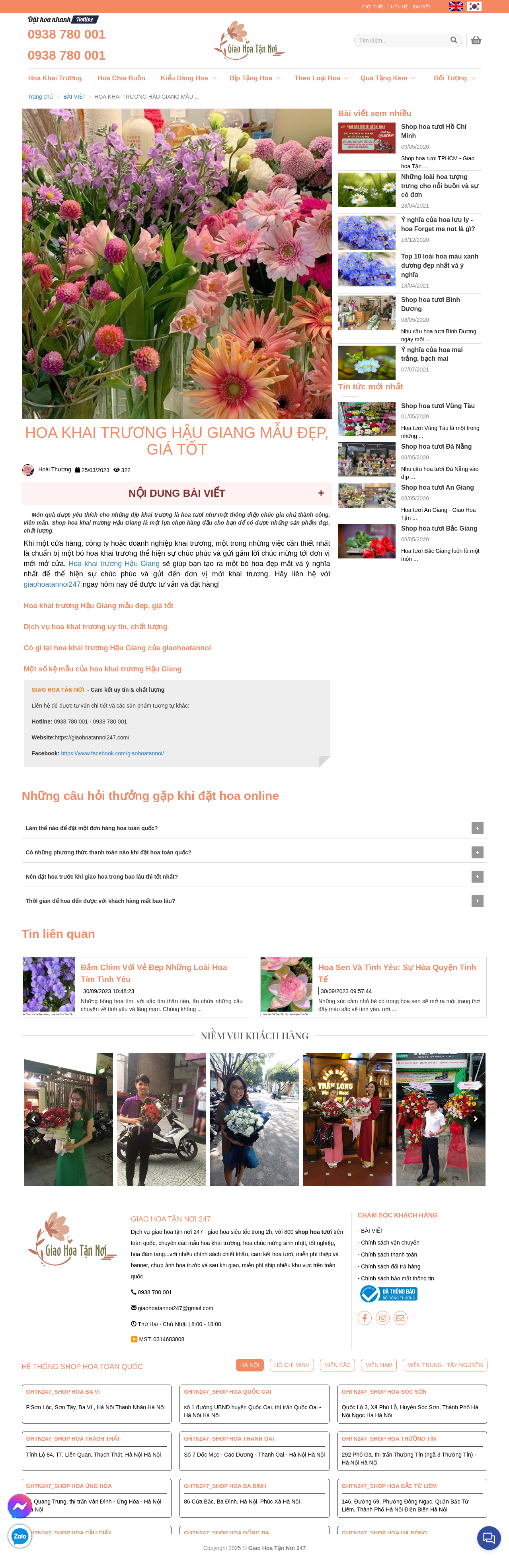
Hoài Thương (46, 469)
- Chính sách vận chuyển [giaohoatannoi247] (388, 1242)
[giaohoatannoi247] (231, 40)
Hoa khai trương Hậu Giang (115, 564)
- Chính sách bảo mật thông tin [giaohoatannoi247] (396, 1278)
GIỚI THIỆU (374, 6)
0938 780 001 (67, 34)
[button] (34, 1119)
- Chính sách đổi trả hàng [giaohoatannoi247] (389, 1266)
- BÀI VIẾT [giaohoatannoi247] (371, 1230)
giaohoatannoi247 (53, 584)
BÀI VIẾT (422, 6)
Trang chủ (40, 96)
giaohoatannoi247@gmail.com (172, 1308)
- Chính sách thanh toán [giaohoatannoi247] (387, 1254)
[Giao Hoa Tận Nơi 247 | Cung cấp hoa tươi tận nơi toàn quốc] (408, 40)
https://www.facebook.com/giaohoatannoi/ (112, 753)
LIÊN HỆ (399, 6)
